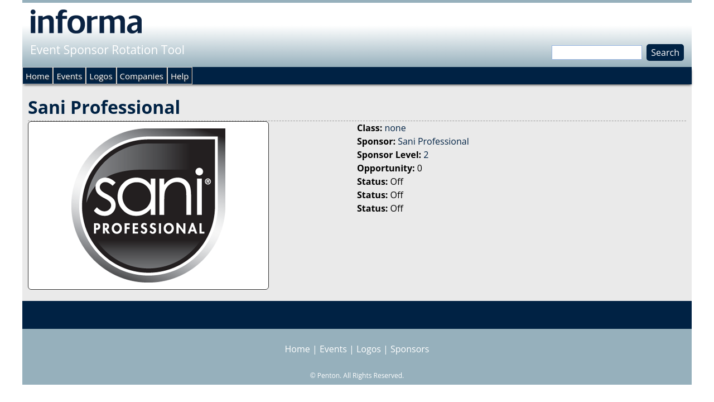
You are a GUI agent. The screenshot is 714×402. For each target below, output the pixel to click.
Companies (141, 76)
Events (69, 76)
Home (37, 76)
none (395, 128)
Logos (100, 76)
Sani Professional (433, 141)
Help (180, 76)
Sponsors (409, 349)
